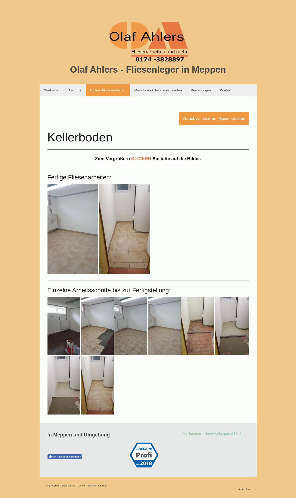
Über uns (74, 90)
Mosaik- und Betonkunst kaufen (158, 90)
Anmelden (244, 489)
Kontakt (225, 90)
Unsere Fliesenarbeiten (107, 90)
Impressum (52, 485)
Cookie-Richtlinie (86, 485)
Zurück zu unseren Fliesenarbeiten (213, 118)
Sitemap (102, 485)
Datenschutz (68, 485)
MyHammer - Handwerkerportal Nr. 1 (212, 434)
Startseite (51, 90)
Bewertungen (201, 90)
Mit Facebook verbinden (64, 456)
